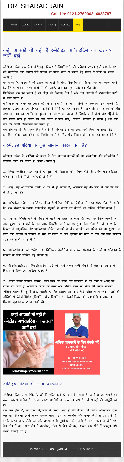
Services (38, 24)
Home (13, 24)
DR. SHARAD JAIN (35, 6)
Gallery (52, 24)
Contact (65, 24)
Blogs (77, 24)
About (25, 24)
